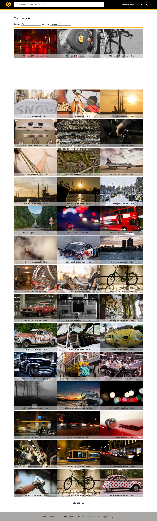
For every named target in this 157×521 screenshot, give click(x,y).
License (53, 516)
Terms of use (82, 516)
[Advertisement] (78, 73)
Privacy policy (95, 516)
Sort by (17, 24)
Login (142, 4)
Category (45, 24)
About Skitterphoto (66, 516)
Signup (148, 4)
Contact (44, 516)
